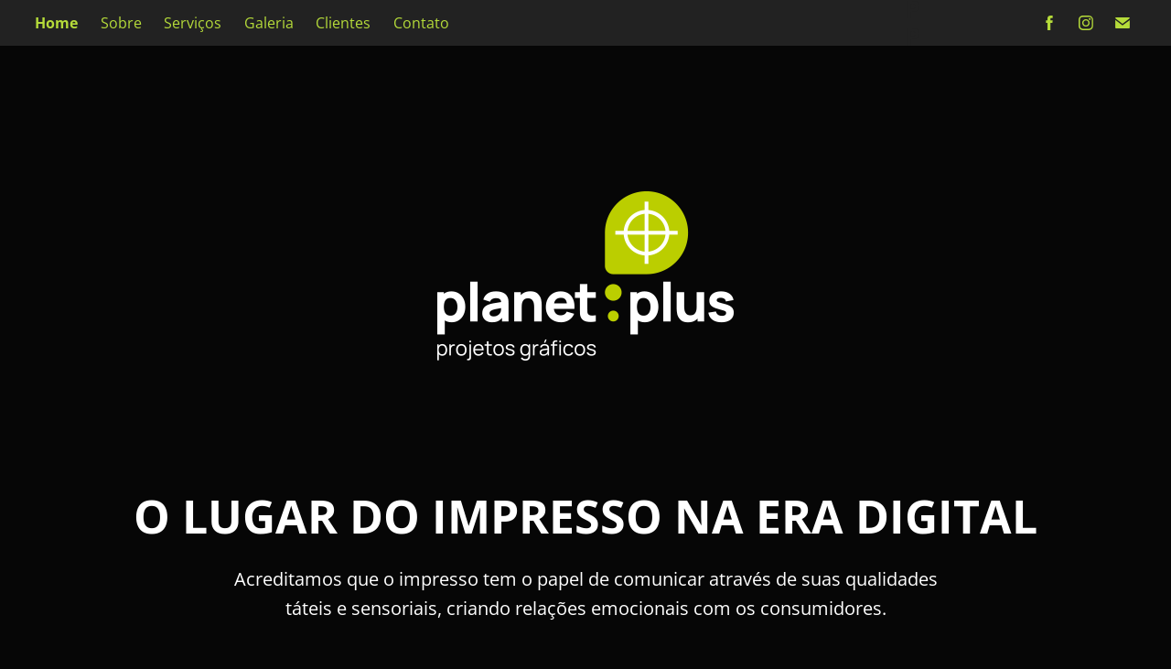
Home (56, 23)
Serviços (192, 23)
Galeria (269, 23)
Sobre (121, 23)
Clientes (343, 23)
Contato (421, 23)
